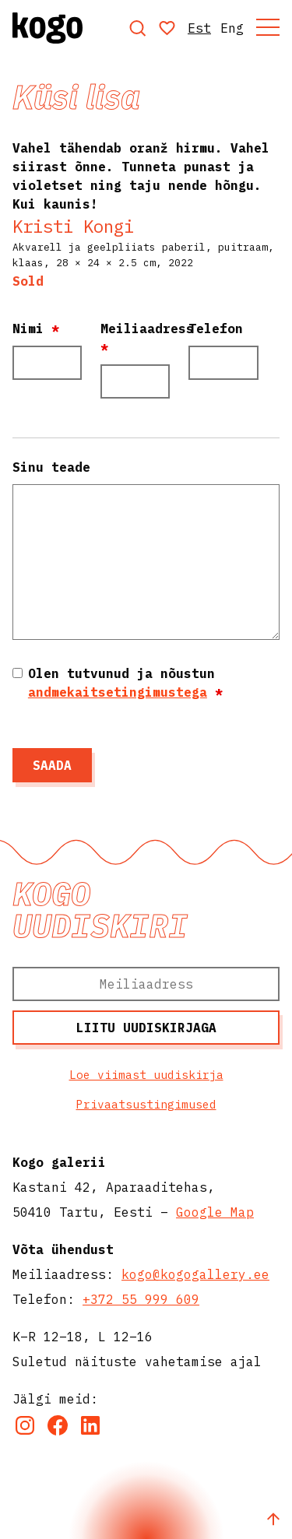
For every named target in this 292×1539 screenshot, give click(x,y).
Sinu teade (51, 467)
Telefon (215, 328)
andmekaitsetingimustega (117, 692)
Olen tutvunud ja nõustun (125, 683)
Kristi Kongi (73, 226)
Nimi (35, 328)
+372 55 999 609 (141, 1299)
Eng (232, 28)
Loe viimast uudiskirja (146, 1074)
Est (199, 28)
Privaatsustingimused (146, 1104)
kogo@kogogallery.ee (195, 1274)
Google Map (215, 1212)
